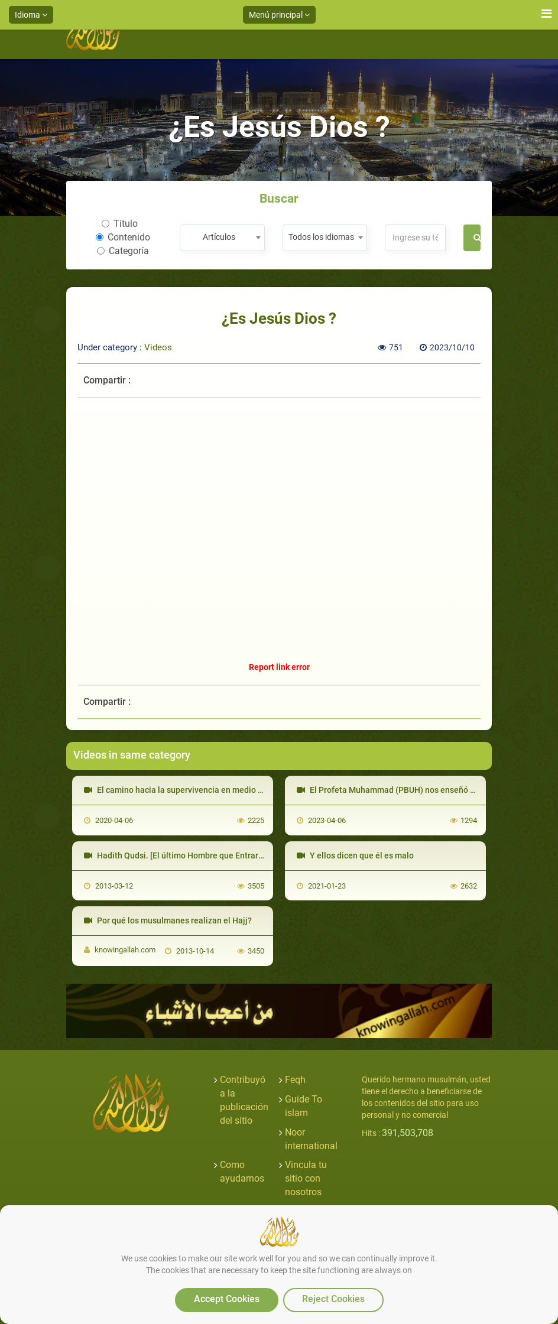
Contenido (123, 237)
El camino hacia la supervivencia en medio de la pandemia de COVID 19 (224, 790)
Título (120, 223)
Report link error (279, 667)
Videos (158, 347)
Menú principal (279, 14)
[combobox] (222, 238)
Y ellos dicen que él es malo (355, 855)
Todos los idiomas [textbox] (321, 237)
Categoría (123, 250)
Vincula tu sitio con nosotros (306, 1178)
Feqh (295, 1079)
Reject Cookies (333, 1299)
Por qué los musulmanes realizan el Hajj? (168, 920)
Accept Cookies (226, 1299)
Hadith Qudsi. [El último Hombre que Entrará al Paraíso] (194, 855)
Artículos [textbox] (219, 237)
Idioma (31, 14)
